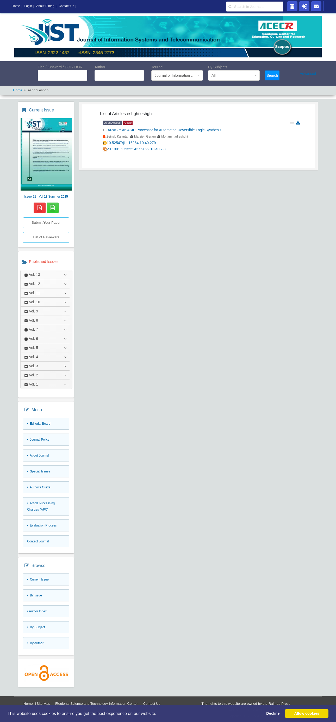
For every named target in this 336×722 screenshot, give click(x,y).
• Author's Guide (38, 487)
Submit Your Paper (46, 222)
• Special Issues (38, 471)
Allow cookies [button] (306, 713)
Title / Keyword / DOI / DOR (60, 67)
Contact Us (151, 704)
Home (28, 704)
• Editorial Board (39, 423)
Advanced (308, 74)
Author (100, 67)
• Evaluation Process (42, 525)
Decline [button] (272, 713)
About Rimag (45, 6)
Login (28, 6)
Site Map (43, 704)
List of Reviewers (46, 237)
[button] (158, 714)
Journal (157, 67)
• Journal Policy (38, 439)
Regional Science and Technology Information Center (97, 704)
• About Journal (38, 455)
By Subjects (217, 67)
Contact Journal (38, 541)
